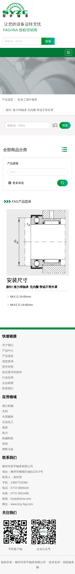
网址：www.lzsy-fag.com (17, 504)
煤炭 (5, 427)
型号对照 (7, 366)
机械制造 (7, 438)
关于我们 (7, 345)
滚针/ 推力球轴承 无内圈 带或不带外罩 (30, 110)
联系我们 (7, 388)
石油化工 (7, 422)
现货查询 (7, 361)
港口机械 (7, 405)
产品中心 (7, 350)
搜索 (48, 41)
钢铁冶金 (7, 449)
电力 (5, 432)
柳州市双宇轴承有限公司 (17, 466)
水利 (5, 411)
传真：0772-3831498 (15, 493)
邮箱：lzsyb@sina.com (16, 498)
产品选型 (7, 99)
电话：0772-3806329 (15, 487)
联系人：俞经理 (12, 477)
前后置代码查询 (12, 372)
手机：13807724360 (15, 482)
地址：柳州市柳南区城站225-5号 (22, 471)
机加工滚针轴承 (27, 99)
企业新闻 (7, 383)
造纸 (5, 443)
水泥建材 (7, 416)
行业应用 (7, 377)
